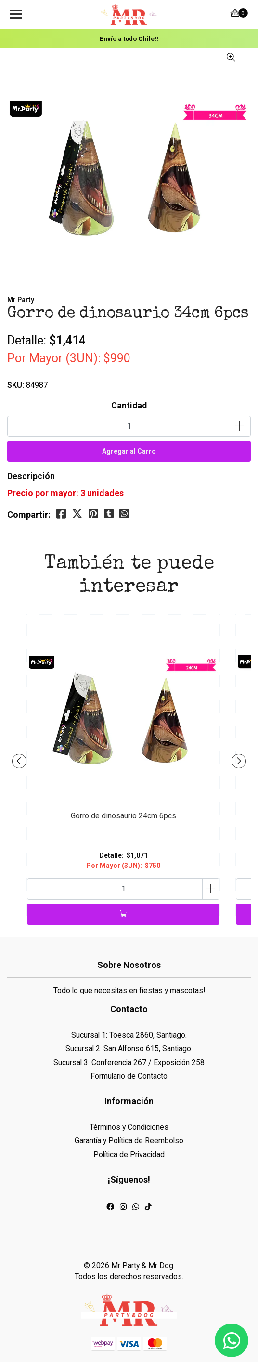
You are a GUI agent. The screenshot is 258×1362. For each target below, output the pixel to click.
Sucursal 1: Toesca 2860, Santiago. (129, 1035)
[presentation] (19, 761)
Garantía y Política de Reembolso (129, 1140)
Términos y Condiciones (129, 1127)
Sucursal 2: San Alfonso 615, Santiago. (129, 1048)
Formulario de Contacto (129, 1076)
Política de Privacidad (129, 1154)
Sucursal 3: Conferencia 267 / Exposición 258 (129, 1062)
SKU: (15, 385)
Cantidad (129, 405)
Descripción (31, 476)
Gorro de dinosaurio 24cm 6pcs (123, 815)
